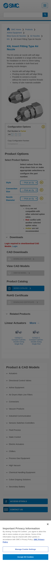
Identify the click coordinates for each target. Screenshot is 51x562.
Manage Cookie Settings (25, 554)
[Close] (48, 529)
